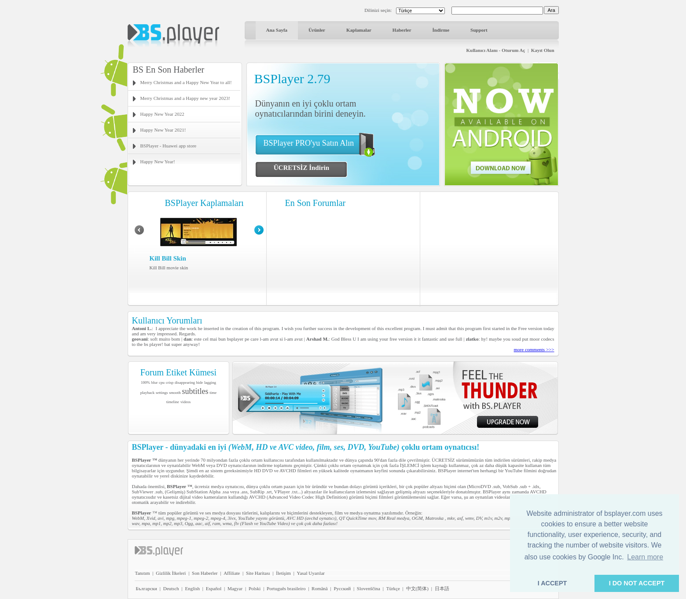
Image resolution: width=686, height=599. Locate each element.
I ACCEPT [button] (552, 583)
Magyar (234, 588)
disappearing (185, 382)
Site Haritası (258, 573)
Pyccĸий (342, 588)
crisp (170, 382)
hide (199, 382)
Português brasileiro (286, 588)
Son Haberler (204, 573)
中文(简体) (417, 588)
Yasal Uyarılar (311, 573)
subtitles (195, 391)
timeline (173, 402)
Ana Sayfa (277, 30)
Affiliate (232, 573)
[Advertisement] (489, 249)
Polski (255, 588)
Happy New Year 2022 (162, 114)
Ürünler (316, 30)
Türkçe (393, 588)
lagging (210, 382)
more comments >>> (534, 349)
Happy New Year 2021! (163, 129)
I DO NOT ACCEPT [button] (637, 583)
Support (479, 30)
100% (145, 382)
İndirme (441, 30)
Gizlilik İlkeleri (171, 573)
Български (147, 588)
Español (213, 588)
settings (162, 392)
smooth (175, 392)
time (212, 392)
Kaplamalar (358, 30)
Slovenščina (368, 588)
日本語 (442, 588)
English (192, 588)
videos (185, 402)
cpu (162, 382)
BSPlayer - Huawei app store (168, 145)
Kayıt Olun (542, 50)
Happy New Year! (157, 161)
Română (320, 588)
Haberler (402, 30)
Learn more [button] (645, 557)
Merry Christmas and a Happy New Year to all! (186, 82)
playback (147, 392)
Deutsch (171, 588)
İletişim (283, 573)
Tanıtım (142, 573)
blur (154, 382)
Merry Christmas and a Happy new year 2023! (185, 98)
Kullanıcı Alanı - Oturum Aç (495, 50)
